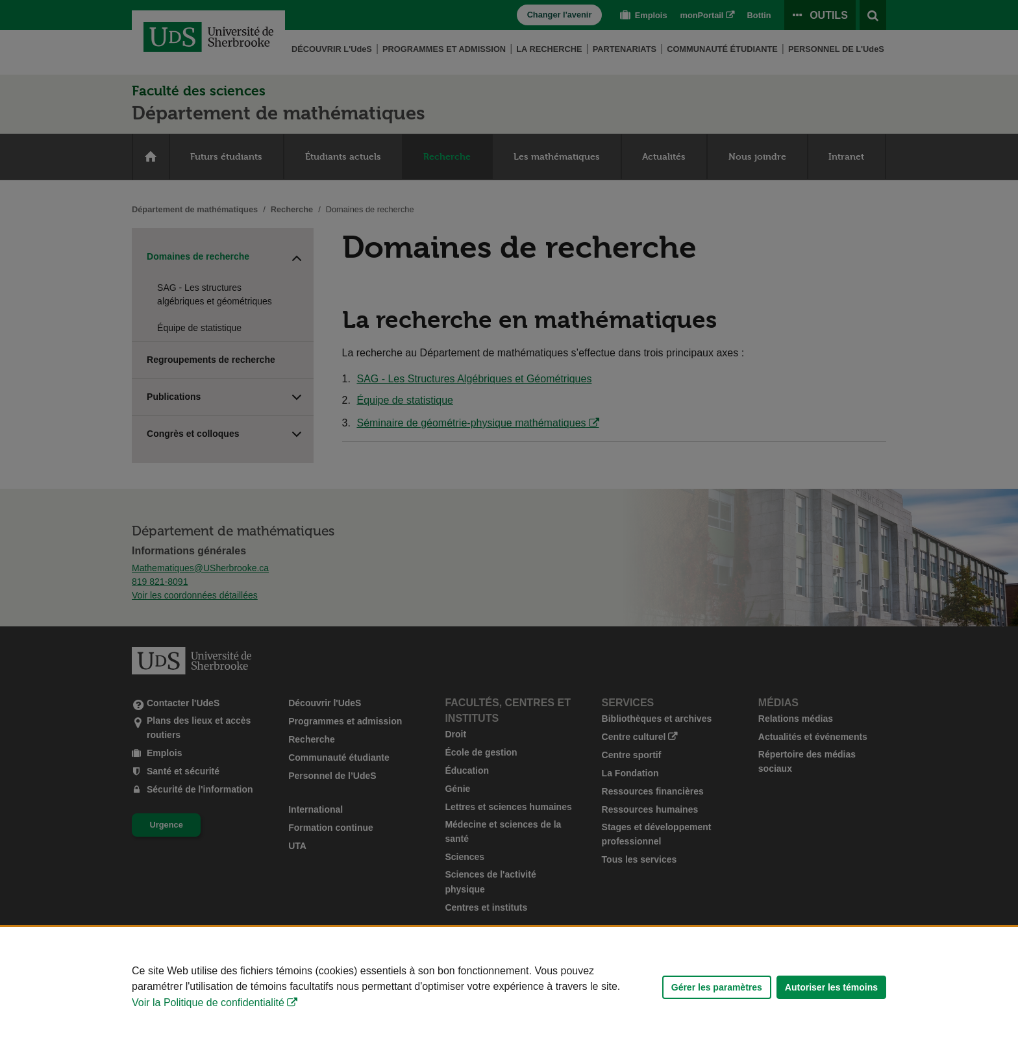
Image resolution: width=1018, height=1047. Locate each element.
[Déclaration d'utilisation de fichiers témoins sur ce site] (509, 987)
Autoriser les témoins (831, 987)
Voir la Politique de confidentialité (208, 1002)
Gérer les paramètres (716, 987)
